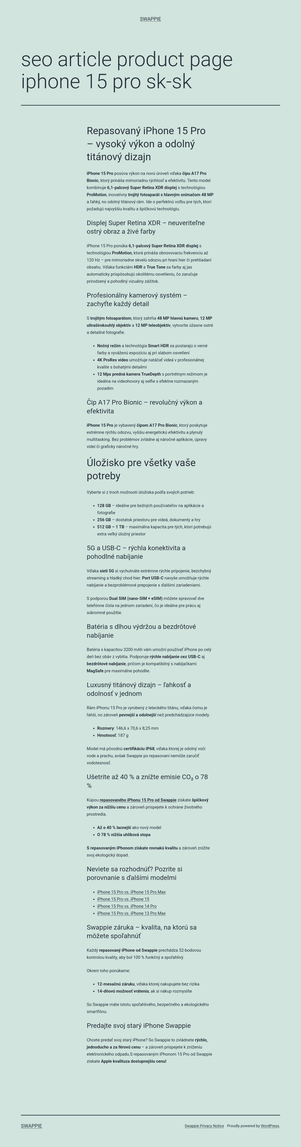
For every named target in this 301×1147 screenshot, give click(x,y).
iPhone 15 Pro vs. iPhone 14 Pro (127, 906)
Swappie (150, 19)
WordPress (270, 1126)
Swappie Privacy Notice (204, 1126)
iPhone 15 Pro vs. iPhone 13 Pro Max (131, 913)
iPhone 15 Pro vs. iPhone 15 (123, 899)
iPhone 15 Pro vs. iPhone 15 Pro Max (131, 892)
